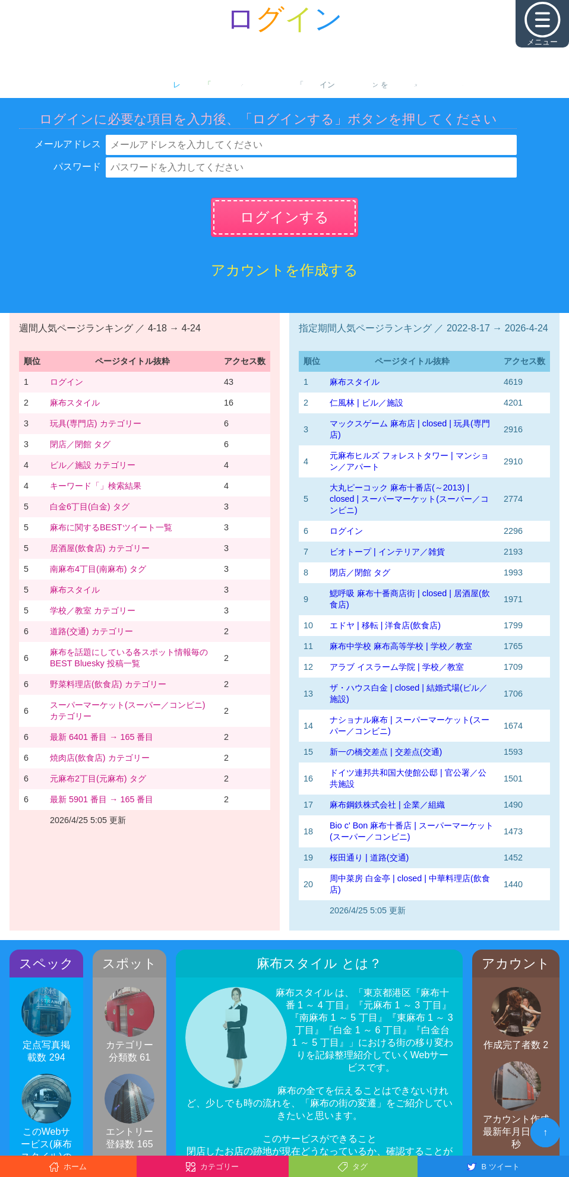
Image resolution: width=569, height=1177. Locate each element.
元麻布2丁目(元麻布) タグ (98, 778)
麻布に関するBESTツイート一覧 (111, 527)
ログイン (66, 382)
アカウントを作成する (284, 270)
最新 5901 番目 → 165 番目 (101, 799)
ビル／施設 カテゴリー (92, 465)
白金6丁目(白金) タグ (89, 506)
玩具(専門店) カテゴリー (95, 423)
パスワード (77, 167)
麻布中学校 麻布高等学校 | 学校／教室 (401, 646)
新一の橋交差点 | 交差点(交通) (386, 752)
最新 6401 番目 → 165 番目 (101, 737)
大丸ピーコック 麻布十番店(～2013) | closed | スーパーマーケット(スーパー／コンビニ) (409, 499)
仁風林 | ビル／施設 (366, 402)
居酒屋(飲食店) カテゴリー (100, 548)
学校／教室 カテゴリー (92, 610)
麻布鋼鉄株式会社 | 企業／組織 (387, 804)
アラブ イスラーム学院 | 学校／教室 (397, 667)
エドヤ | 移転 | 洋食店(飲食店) (385, 625)
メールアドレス (67, 144)
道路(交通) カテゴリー (91, 631)
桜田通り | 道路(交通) (369, 857)
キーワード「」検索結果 (95, 486)
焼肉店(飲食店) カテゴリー (100, 757)
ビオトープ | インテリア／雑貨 (387, 551)
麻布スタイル (75, 402)
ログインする (284, 217)
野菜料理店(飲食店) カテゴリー (108, 684)
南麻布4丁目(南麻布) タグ (98, 569)
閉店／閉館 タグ (80, 444)
